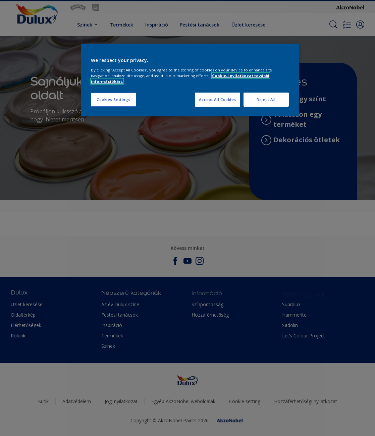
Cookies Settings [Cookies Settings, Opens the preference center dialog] (113, 99)
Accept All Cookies (217, 99)
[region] (190, 80)
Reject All (266, 99)
